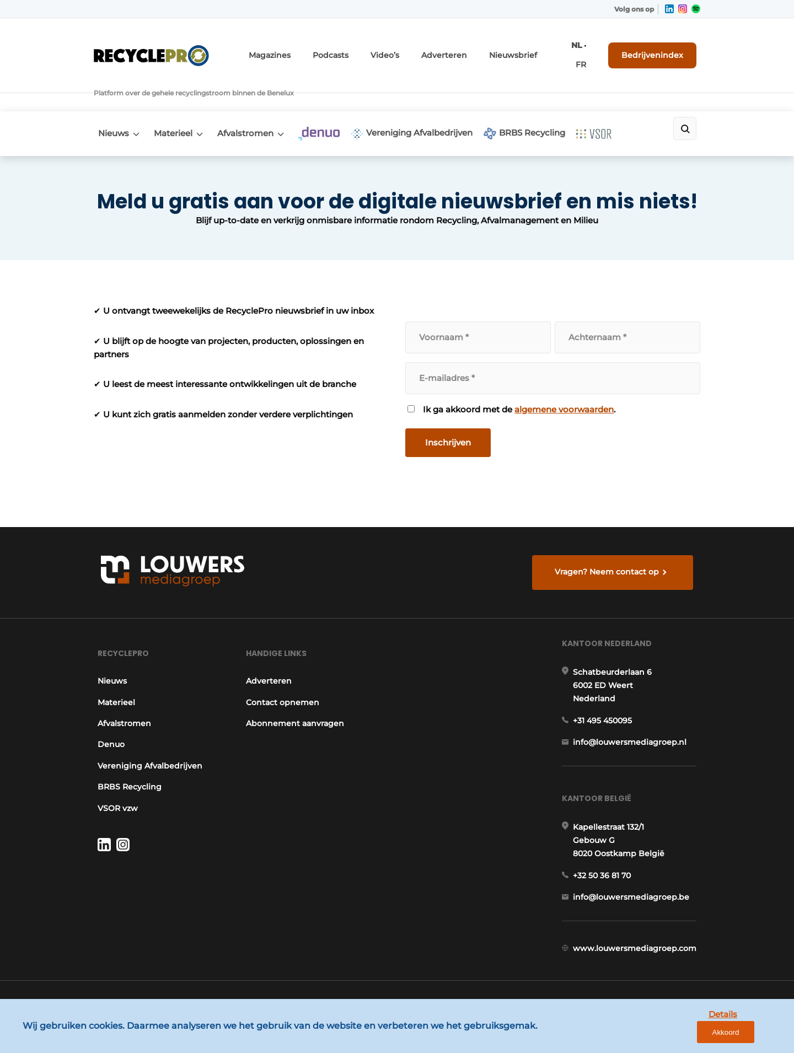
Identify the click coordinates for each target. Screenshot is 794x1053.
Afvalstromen (255, 97)
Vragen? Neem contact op (609, 542)
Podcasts (365, 48)
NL (575, 48)
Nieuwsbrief (529, 48)
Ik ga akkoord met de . (519, 373)
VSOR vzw (114, 791)
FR (591, 48)
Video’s (415, 48)
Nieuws (109, 97)
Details (700, 1035)
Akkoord (752, 1035)
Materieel (176, 97)
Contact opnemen (282, 685)
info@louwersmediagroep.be (635, 900)
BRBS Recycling (555, 98)
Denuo (107, 728)
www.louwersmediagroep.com (638, 957)
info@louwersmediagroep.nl (633, 734)
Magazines (310, 48)
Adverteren (468, 48)
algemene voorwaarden (564, 373)
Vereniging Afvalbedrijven (435, 98)
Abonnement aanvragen (294, 706)
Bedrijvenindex (659, 48)
